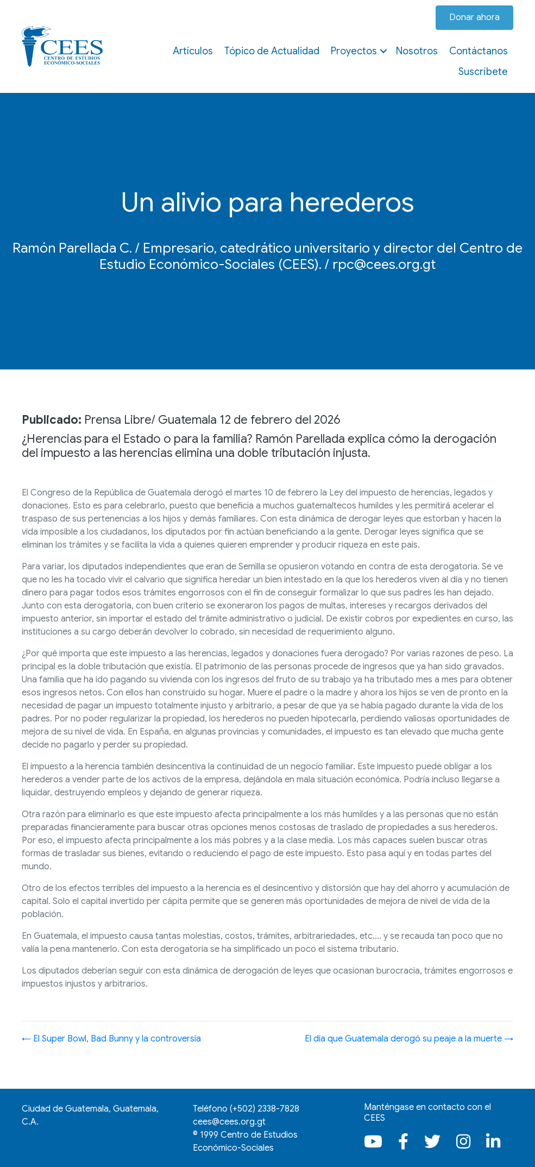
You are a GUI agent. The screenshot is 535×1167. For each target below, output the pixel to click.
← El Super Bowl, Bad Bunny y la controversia (111, 1038)
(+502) (264, 1108)
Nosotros (417, 51)
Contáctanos (478, 51)
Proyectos (354, 51)
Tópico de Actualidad (271, 51)
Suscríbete (483, 72)
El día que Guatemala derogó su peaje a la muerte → (409, 1038)
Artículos (193, 51)
